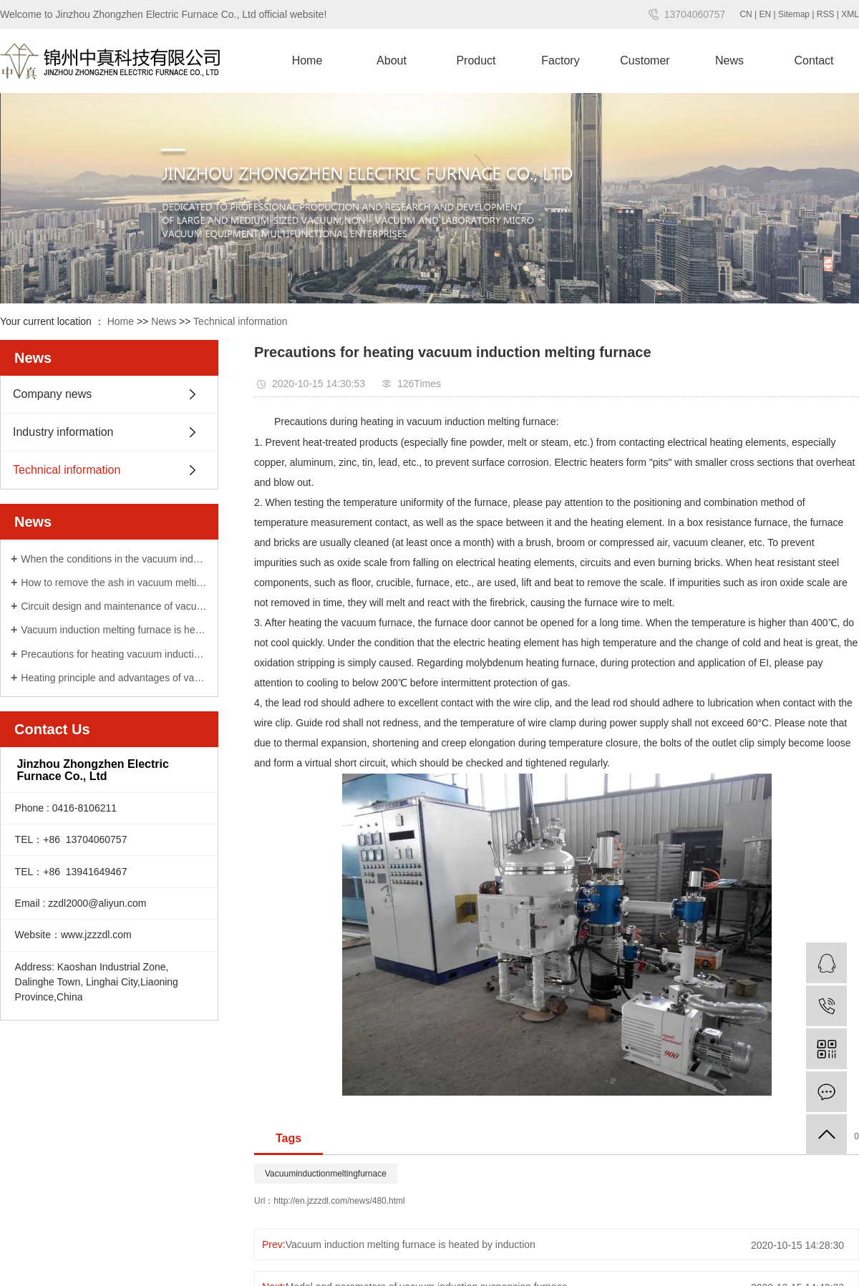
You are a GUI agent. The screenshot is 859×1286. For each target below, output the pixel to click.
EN (765, 14)
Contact (813, 60)
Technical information (240, 321)
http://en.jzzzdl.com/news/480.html (338, 1201)
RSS (826, 14)
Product (475, 60)
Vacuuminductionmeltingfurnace (326, 1174)
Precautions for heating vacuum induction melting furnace (114, 654)
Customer (644, 60)
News (729, 60)
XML (850, 14)
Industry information (63, 432)
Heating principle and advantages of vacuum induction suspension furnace (114, 677)
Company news (52, 394)
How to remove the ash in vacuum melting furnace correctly (114, 582)
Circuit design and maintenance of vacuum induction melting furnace (114, 606)
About (392, 60)
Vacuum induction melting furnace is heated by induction (114, 629)
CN (745, 14)
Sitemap (794, 14)
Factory (560, 60)
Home (307, 60)
